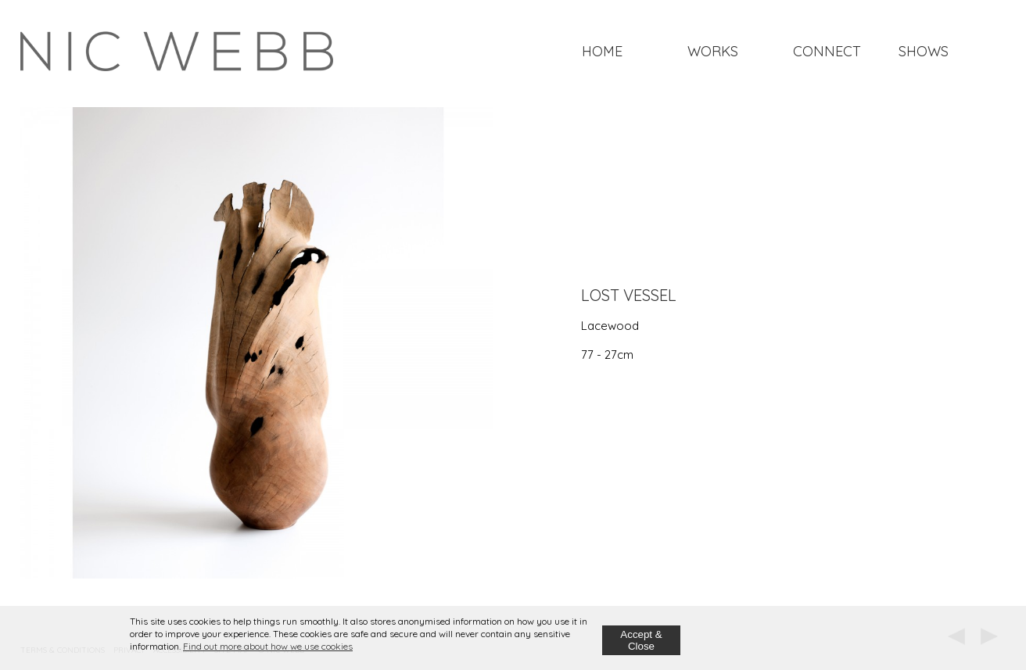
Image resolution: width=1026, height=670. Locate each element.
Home (602, 51)
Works (712, 51)
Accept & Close (641, 640)
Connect (827, 51)
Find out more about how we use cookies (268, 646)
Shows (924, 51)
